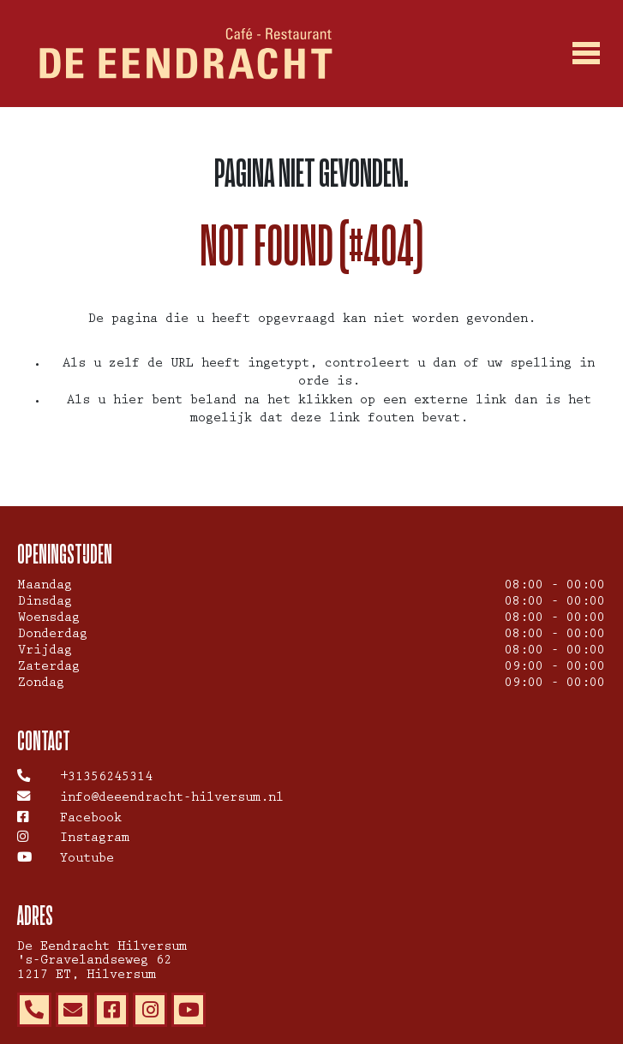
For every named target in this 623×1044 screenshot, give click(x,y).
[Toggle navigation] (587, 54)
